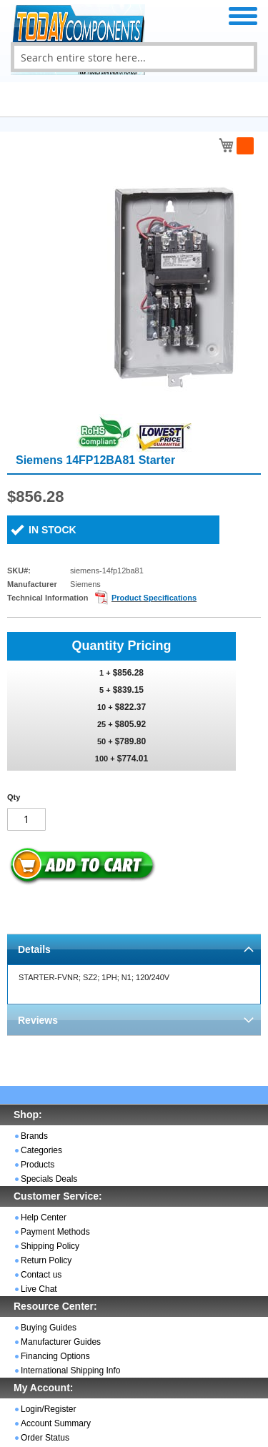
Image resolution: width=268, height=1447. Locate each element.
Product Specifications (154, 597)
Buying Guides (48, 1328)
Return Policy (46, 1260)
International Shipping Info (70, 1370)
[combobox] (134, 57)
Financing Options (55, 1356)
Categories (41, 1150)
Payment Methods (55, 1232)
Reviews (38, 1020)
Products (37, 1165)
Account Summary (56, 1423)
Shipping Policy (50, 1246)
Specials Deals (49, 1179)
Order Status (45, 1438)
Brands (34, 1136)
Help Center (43, 1218)
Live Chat (39, 1289)
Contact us (41, 1275)
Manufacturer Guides (61, 1342)
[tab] (134, 949)
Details (34, 949)
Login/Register (48, 1409)
